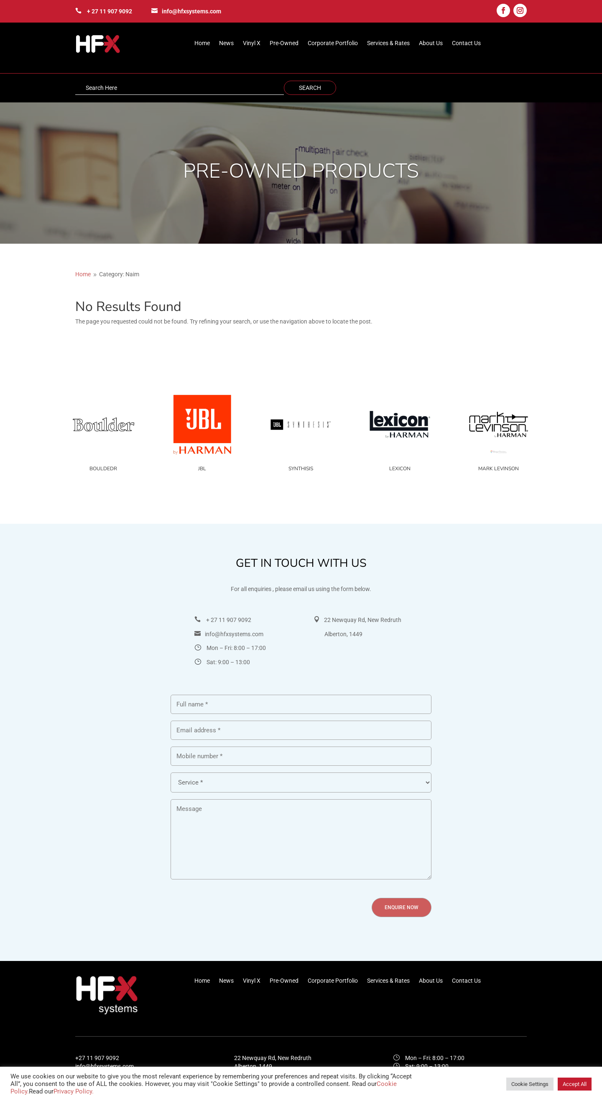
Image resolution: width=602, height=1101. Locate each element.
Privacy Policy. (74, 1091)
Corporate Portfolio (333, 43)
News (226, 43)
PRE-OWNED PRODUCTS (301, 171)
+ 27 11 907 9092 (109, 11)
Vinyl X (251, 43)
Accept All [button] (575, 1084)
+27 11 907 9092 (97, 1058)
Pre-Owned (284, 43)
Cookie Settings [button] (529, 1084)
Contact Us (466, 43)
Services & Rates (388, 43)
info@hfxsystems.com (191, 11)
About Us (431, 43)
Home (202, 43)
